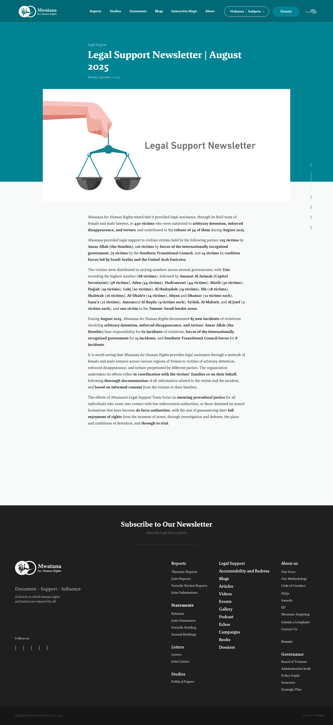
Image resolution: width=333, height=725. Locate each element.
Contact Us (289, 629)
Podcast (226, 617)
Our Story (288, 572)
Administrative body (296, 669)
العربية (308, 11)
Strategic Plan (291, 689)
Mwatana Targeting (295, 614)
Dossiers (227, 648)
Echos (224, 625)
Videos (225, 594)
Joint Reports (181, 579)
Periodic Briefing (183, 628)
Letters (177, 647)
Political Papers (182, 682)
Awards (286, 600)
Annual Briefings (183, 634)
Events (225, 602)
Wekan (319, 715)
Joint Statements (183, 621)
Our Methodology (294, 579)
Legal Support (97, 45)
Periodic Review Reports (189, 586)
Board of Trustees (294, 662)
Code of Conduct (293, 586)
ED (283, 607)
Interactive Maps (184, 11)
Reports (96, 11)
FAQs (285, 594)
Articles (226, 587)
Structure (288, 683)
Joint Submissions (184, 593)
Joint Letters (180, 662)
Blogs (159, 11)
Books (224, 640)
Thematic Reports (184, 572)
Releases (177, 614)
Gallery (225, 610)
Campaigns (229, 632)
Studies (115, 11)
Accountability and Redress (244, 571)
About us (289, 564)
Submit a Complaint (295, 622)
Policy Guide (290, 676)
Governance (292, 655)
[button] (246, 11)
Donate (286, 11)
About (210, 11)
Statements (138, 11)
